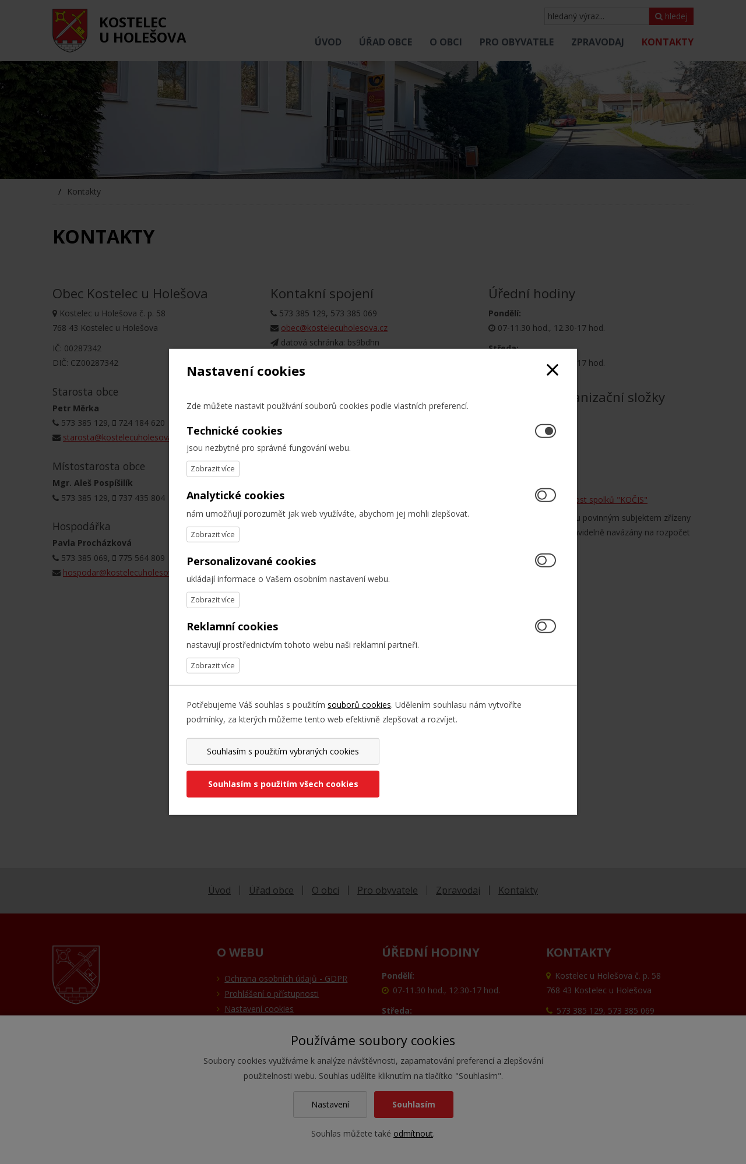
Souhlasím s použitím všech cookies (468, 767)
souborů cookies (359, 720)
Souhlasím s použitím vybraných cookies (278, 767)
